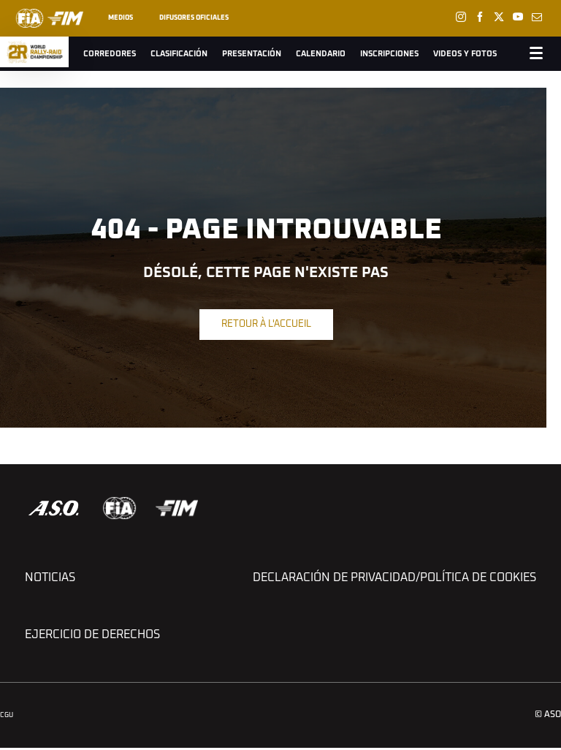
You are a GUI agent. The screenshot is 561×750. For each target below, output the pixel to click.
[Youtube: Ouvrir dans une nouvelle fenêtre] (518, 17)
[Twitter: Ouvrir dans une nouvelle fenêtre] (499, 17)
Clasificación (178, 54)
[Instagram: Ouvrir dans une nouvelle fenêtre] (461, 17)
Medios (120, 18)
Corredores (109, 54)
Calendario (321, 54)
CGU (6, 715)
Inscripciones (389, 54)
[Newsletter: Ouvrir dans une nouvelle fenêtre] (537, 17)
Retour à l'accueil (266, 324)
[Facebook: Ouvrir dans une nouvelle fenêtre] (480, 17)
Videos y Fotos (465, 54)
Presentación (251, 54)
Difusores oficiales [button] (194, 18)
